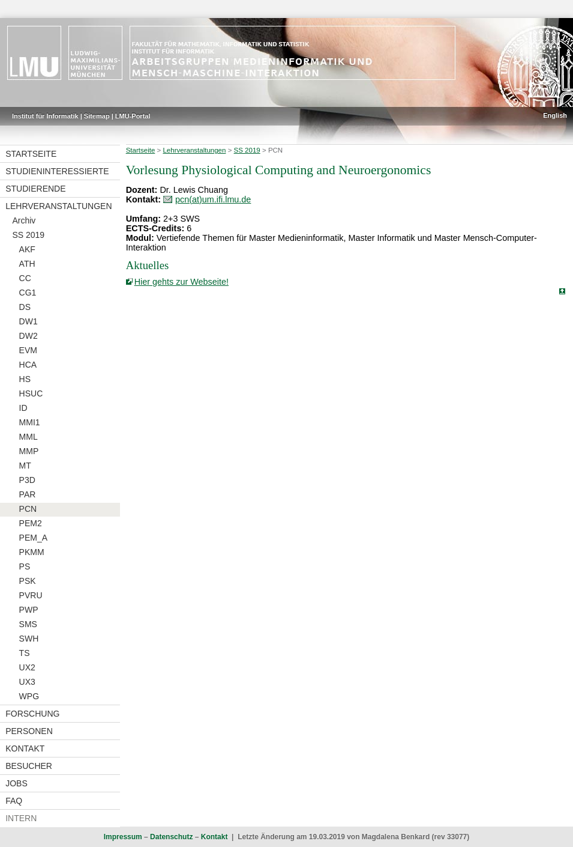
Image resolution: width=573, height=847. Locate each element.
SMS (28, 624)
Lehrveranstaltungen (58, 206)
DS (25, 307)
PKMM (31, 552)
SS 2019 (28, 235)
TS (24, 653)
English (555, 115)
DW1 (28, 321)
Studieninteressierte (57, 171)
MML (28, 437)
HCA (28, 364)
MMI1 (29, 422)
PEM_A (33, 537)
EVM (28, 350)
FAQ (13, 801)
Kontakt (24, 748)
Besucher (28, 766)
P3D (27, 480)
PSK (27, 581)
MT (25, 465)
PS (25, 566)
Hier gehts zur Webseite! (181, 282)
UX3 (27, 682)
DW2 (28, 336)
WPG (29, 696)
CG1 (28, 292)
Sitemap (97, 116)
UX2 (27, 667)
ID (23, 408)
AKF (27, 249)
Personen (29, 731)
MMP (29, 451)
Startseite (30, 154)
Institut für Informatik (45, 116)
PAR (27, 494)
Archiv (23, 220)
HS (25, 379)
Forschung (32, 713)
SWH (29, 638)
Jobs (16, 783)
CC (25, 278)
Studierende (35, 188)
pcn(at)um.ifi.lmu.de (213, 199)
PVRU (31, 595)
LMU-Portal (133, 116)
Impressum (123, 837)
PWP (28, 610)
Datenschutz (171, 837)
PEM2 (30, 523)
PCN (28, 509)
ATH (27, 264)
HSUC (31, 393)
